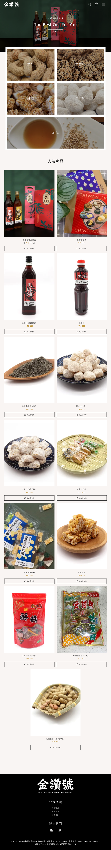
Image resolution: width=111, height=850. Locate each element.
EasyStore (68, 792)
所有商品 (55, 808)
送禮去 (55, 32)
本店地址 (55, 812)
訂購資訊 (55, 815)
